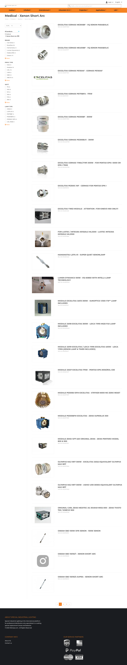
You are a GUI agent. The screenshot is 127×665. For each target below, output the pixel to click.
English (118, 2)
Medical (20, 19)
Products (13, 19)
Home (6, 19)
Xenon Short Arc (29, 19)
